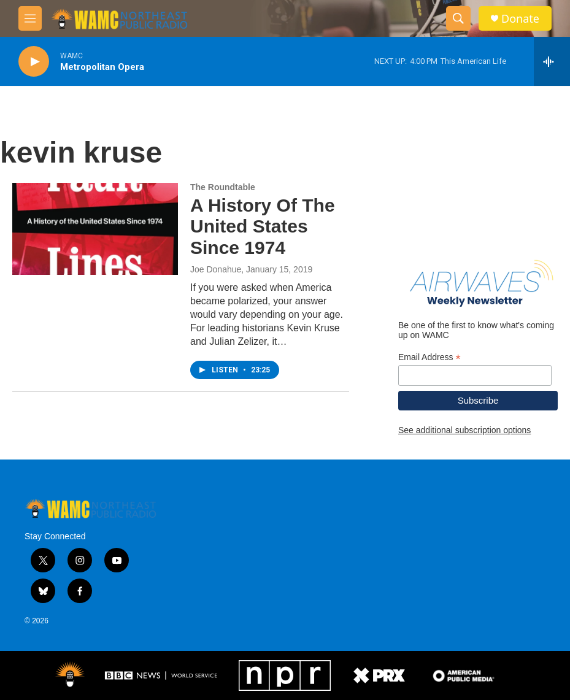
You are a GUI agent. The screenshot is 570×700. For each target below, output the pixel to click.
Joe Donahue (215, 269)
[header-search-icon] (458, 18)
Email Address (429, 357)
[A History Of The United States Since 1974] (95, 229)
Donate (520, 18)
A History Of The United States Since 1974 (262, 226)
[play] (34, 62)
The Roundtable (222, 187)
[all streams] (552, 61)
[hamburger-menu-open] (30, 18)
